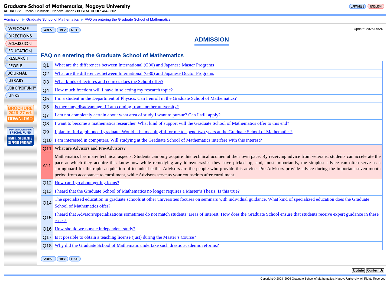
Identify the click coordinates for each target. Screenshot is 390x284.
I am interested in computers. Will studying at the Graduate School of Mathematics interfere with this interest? (158, 140)
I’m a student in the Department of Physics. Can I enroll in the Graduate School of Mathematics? (146, 98)
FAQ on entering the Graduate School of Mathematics (127, 19)
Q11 (47, 148)
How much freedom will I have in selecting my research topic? (114, 89)
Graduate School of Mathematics (52, 19)
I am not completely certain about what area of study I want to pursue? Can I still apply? (138, 114)
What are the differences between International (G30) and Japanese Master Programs (134, 65)
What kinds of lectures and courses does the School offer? (109, 81)
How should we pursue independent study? (95, 228)
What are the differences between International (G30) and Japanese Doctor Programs (134, 73)
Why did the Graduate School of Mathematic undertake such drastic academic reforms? (137, 245)
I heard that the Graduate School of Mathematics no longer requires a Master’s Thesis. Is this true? (147, 191)
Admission (12, 19)
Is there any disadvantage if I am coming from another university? (117, 106)
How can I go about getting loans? (87, 182)
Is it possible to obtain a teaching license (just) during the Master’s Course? (125, 237)
